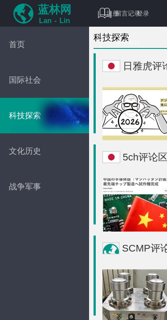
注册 (112, 13)
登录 (143, 13)
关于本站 (119, 42)
